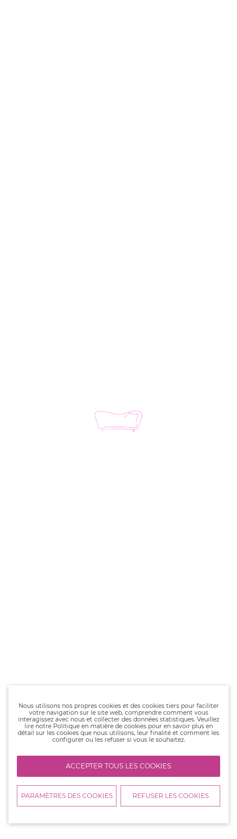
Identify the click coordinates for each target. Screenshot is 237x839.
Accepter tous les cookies (118, 766)
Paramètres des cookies (67, 796)
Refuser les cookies (170, 796)
